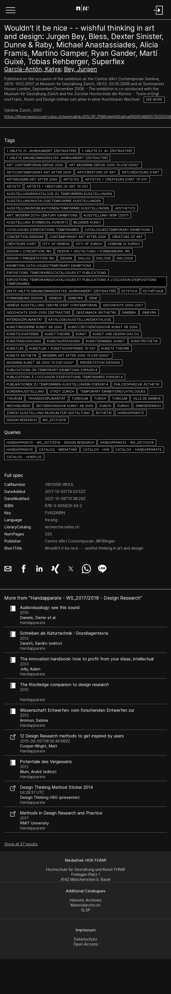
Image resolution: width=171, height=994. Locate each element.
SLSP (85, 910)
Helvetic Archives (85, 900)
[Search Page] (84, 9)
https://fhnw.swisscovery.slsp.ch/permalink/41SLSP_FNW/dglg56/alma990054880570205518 (87, 116)
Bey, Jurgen (80, 69)
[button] (10, 10)
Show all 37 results (21, 843)
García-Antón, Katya (32, 69)
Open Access (85, 944)
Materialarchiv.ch (85, 905)
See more (154, 99)
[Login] (158, 15)
